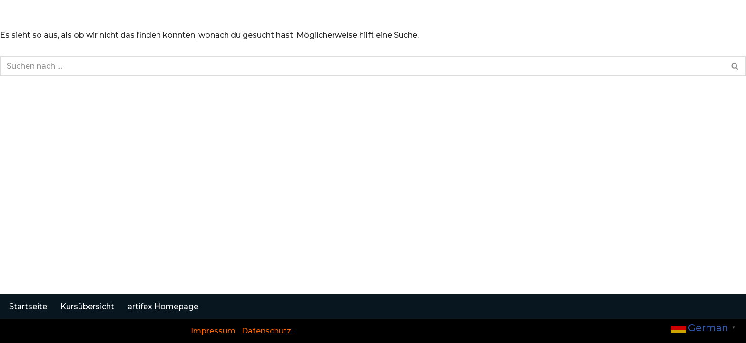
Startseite (28, 306)
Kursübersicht (87, 306)
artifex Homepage (163, 306)
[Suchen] (362, 66)
